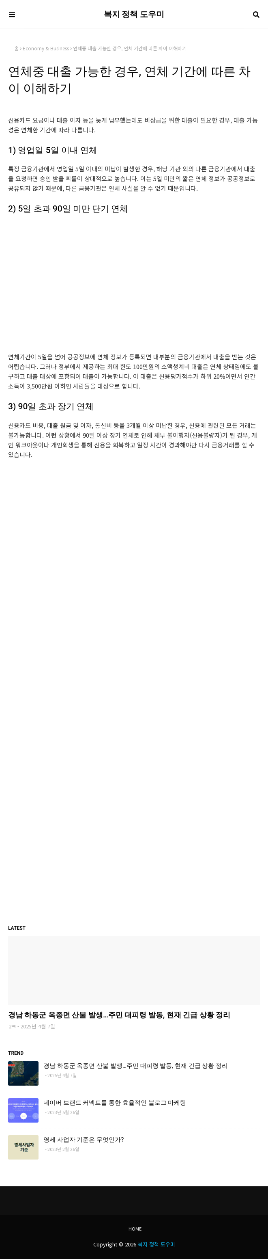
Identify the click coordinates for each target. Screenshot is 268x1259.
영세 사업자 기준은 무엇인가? (83, 1139)
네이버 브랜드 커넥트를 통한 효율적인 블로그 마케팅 (114, 1102)
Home (135, 1228)
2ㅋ (12, 1026)
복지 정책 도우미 (134, 14)
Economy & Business (46, 48)
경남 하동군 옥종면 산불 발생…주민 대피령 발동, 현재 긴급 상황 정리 (119, 1015)
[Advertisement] (134, 279)
